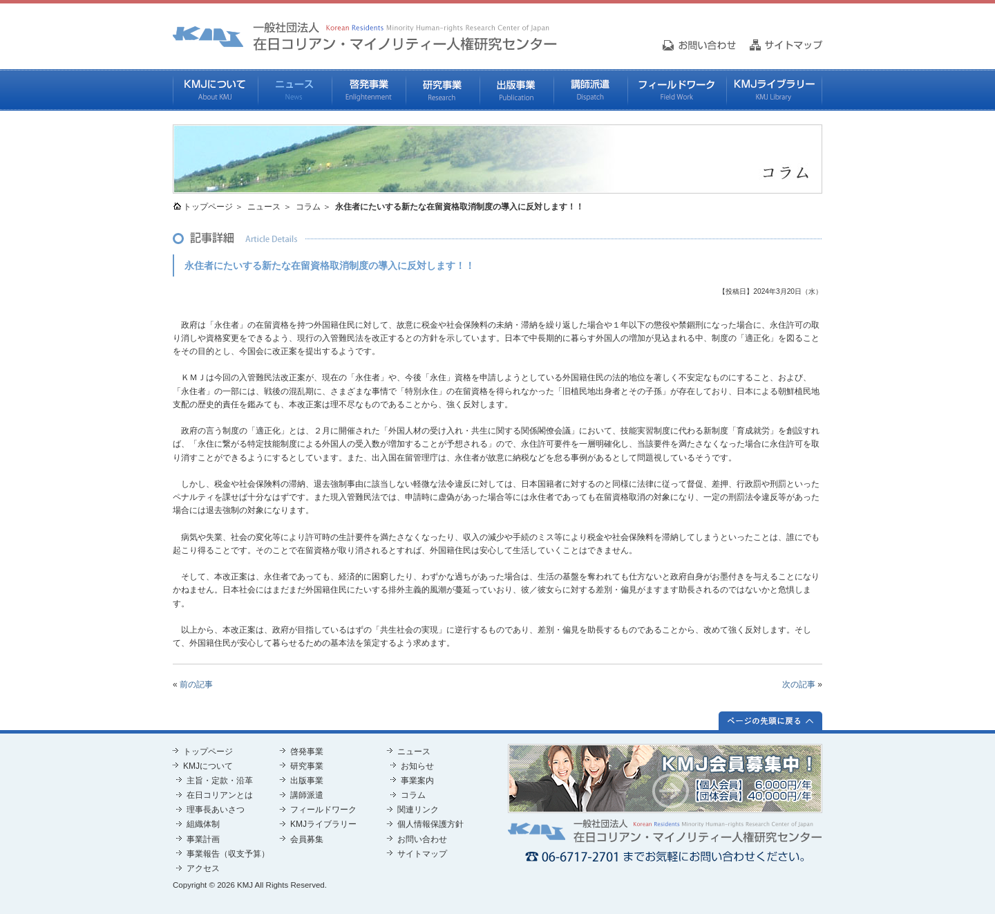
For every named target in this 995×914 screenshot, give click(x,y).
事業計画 (203, 839)
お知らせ (417, 766)
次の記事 (798, 684)
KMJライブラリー (774, 90)
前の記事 (196, 684)
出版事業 (516, 90)
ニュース (295, 90)
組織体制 (203, 824)
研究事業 (443, 90)
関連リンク (418, 809)
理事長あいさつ (216, 809)
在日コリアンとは (220, 795)
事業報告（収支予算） (228, 854)
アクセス (203, 868)
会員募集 (306, 839)
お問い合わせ (422, 839)
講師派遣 (590, 90)
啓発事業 (369, 90)
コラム (308, 207)
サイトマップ (422, 854)
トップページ (208, 207)
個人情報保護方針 (430, 824)
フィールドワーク (676, 90)
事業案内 (417, 780)
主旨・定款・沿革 (220, 780)
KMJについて (215, 90)
